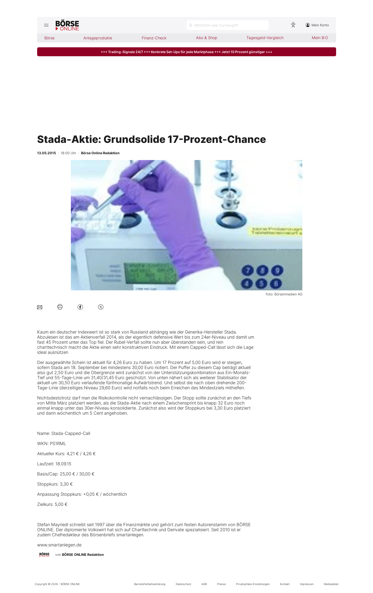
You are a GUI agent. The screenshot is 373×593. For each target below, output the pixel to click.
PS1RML (58, 443)
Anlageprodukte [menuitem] (97, 37)
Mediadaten (331, 584)
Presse (221, 584)
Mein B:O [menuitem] (320, 37)
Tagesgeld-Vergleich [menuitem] (265, 37)
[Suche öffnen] (228, 25)
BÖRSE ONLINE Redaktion (83, 554)
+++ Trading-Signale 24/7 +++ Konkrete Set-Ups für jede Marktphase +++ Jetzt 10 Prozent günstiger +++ (186, 52)
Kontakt (285, 584)
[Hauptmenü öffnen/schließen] (46, 25)
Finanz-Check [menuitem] (154, 37)
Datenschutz (183, 584)
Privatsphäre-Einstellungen (253, 584)
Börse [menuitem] (49, 37)
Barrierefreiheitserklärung (149, 584)
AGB (204, 584)
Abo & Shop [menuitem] (206, 37)
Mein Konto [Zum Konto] (317, 25)
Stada (230, 332)
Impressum (306, 584)
